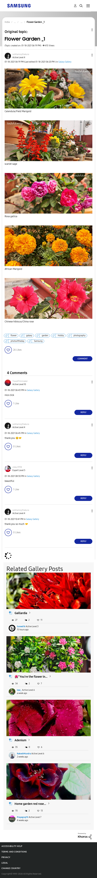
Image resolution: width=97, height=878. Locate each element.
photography (79, 335)
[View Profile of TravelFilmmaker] (20, 381)
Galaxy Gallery (64, 62)
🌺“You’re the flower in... (31, 676)
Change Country (10, 868)
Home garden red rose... (30, 804)
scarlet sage (11, 163)
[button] (87, 55)
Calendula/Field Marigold (18, 111)
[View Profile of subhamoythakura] (20, 54)
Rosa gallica (11, 216)
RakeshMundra (24, 753)
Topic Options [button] (87, 30)
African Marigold (13, 269)
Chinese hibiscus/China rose (19, 321)
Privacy (5, 857)
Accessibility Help (11, 846)
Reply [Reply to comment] (83, 412)
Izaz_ (19, 690)
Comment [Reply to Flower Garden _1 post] (83, 358)
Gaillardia (21, 613)
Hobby (61, 335)
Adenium (20, 740)
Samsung (38, 341)
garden (45, 335)
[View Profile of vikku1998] (17, 467)
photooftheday (17, 341)
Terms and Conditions (14, 851)
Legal (4, 863)
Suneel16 (21, 626)
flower (14, 335)
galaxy (29, 335)
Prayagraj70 (22, 817)
